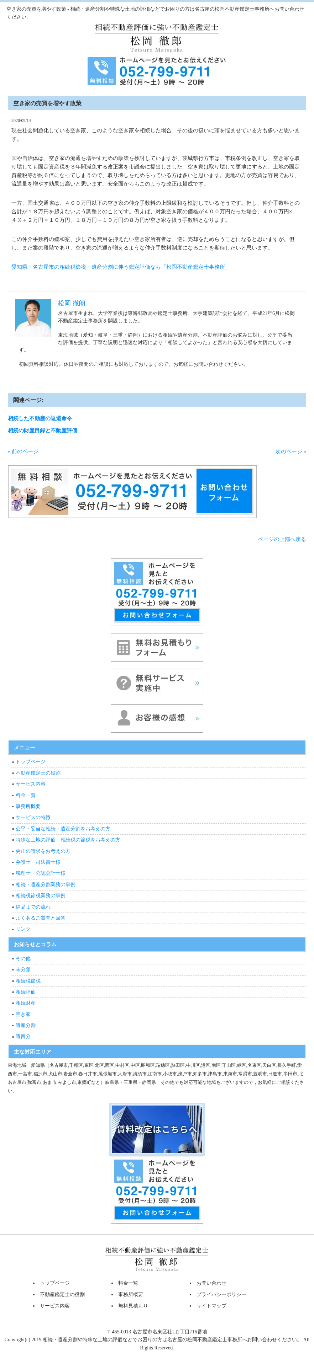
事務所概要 (28, 806)
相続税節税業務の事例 (41, 895)
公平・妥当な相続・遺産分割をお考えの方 (63, 828)
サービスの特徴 (33, 817)
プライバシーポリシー (221, 1294)
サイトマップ (211, 1306)
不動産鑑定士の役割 (38, 773)
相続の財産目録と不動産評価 (42, 430)
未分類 (23, 969)
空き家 (23, 1014)
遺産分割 (26, 1025)
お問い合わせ (211, 1283)
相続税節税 (28, 981)
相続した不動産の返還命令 (40, 418)
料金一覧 (26, 795)
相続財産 (26, 1003)
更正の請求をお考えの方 (43, 851)
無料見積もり (133, 1306)
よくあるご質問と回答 (41, 918)
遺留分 (23, 1036)
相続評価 (26, 992)
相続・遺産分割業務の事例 (45, 884)
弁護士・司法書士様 (38, 862)
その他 (23, 958)
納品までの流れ (33, 907)
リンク (23, 929)
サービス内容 (31, 784)
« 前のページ (23, 451)
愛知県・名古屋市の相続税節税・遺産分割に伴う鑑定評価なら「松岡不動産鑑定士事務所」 (120, 267)
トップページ (31, 761)
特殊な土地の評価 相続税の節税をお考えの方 (68, 839)
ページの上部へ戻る (282, 539)
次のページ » (291, 451)
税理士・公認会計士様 (41, 873)
